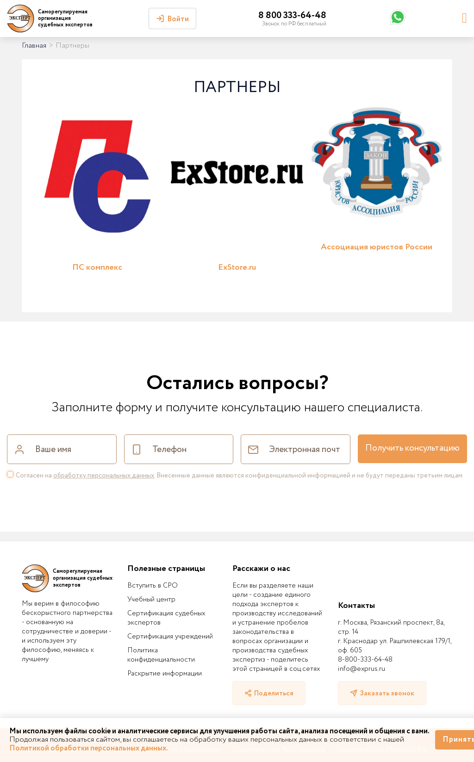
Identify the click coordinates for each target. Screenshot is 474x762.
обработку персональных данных (103, 475)
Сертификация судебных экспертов (166, 618)
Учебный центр (151, 600)
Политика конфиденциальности (161, 655)
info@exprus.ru (361, 669)
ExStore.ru (237, 267)
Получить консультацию (412, 448)
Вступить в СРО (152, 586)
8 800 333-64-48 (292, 15)
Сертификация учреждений (170, 637)
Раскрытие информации (164, 674)
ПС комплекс (97, 267)
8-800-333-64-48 (365, 660)
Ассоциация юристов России (376, 247)
